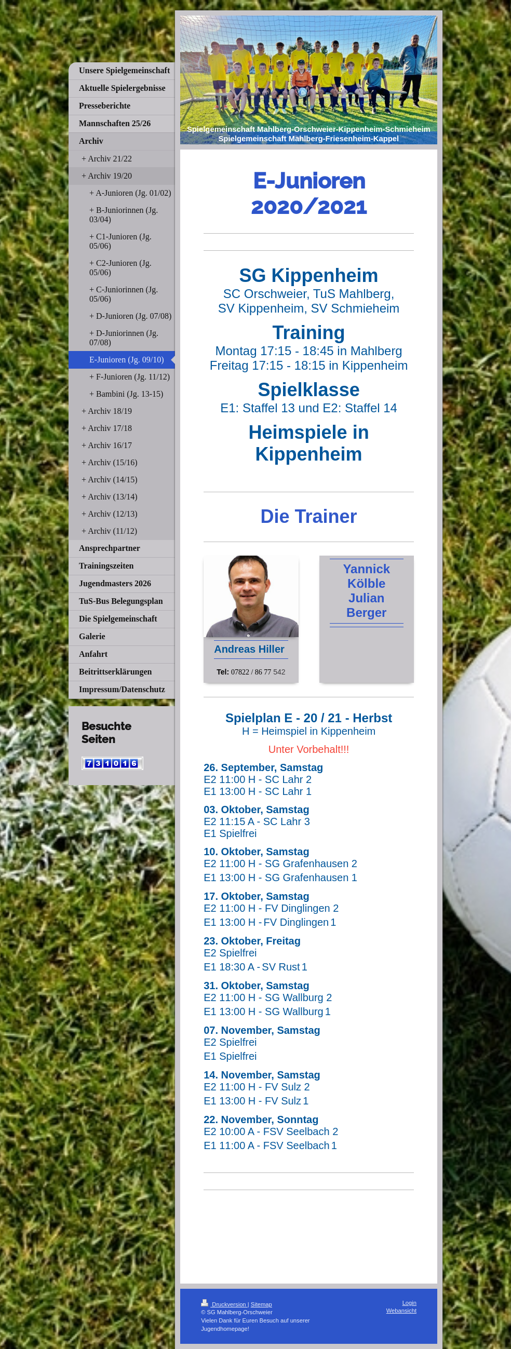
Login (409, 1303)
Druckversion (224, 1304)
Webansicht (401, 1310)
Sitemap (261, 1304)
